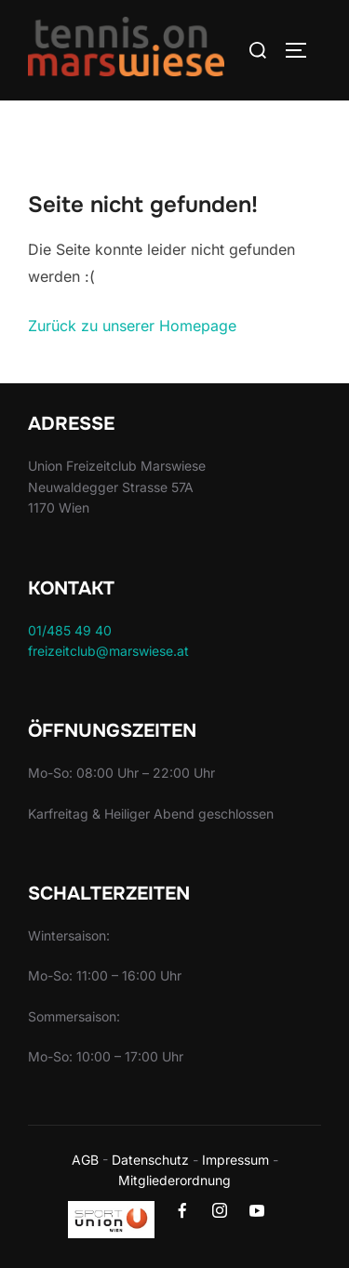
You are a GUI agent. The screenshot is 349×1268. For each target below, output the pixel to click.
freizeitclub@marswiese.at (108, 651)
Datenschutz (150, 1160)
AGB (85, 1160)
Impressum (235, 1160)
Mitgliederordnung (174, 1180)
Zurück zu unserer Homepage (132, 325)
